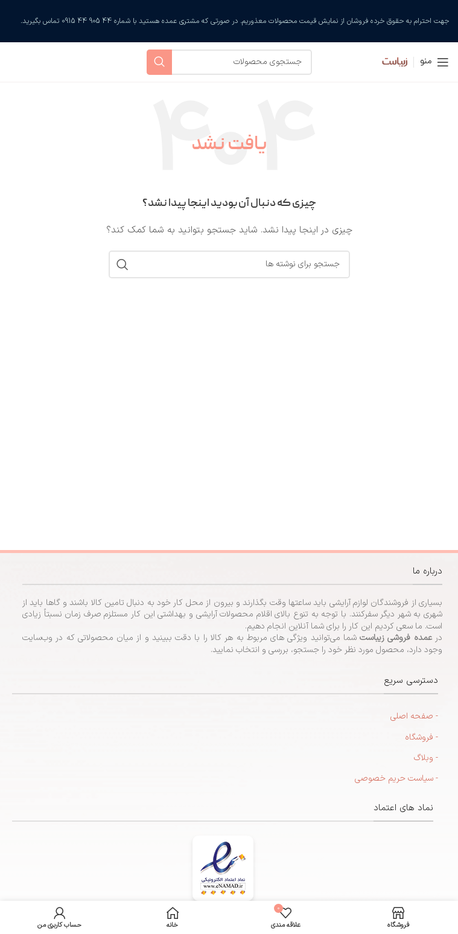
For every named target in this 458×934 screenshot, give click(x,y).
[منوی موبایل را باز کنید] (434, 62)
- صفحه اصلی (414, 716)
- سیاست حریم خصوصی (396, 778)
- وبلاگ (426, 758)
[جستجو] (229, 62)
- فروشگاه (421, 737)
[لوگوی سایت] (386, 61)
